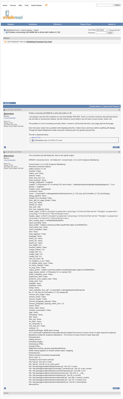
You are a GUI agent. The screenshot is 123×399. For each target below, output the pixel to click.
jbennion (9, 113)
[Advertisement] (27, 73)
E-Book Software (26, 30)
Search (111, 24)
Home (5, 5)
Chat (26, 5)
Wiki (20, 5)
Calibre (36, 30)
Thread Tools (95, 106)
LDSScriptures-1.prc (40, 140)
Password (91, 32)
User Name (92, 30)
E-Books (57, 24)
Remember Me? (114, 30)
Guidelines (33, 24)
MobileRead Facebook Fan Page (39, 42)
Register (11, 24)
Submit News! (36, 5)
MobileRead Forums (13, 30)
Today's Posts (85, 24)
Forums (13, 5)
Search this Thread (111, 106)
